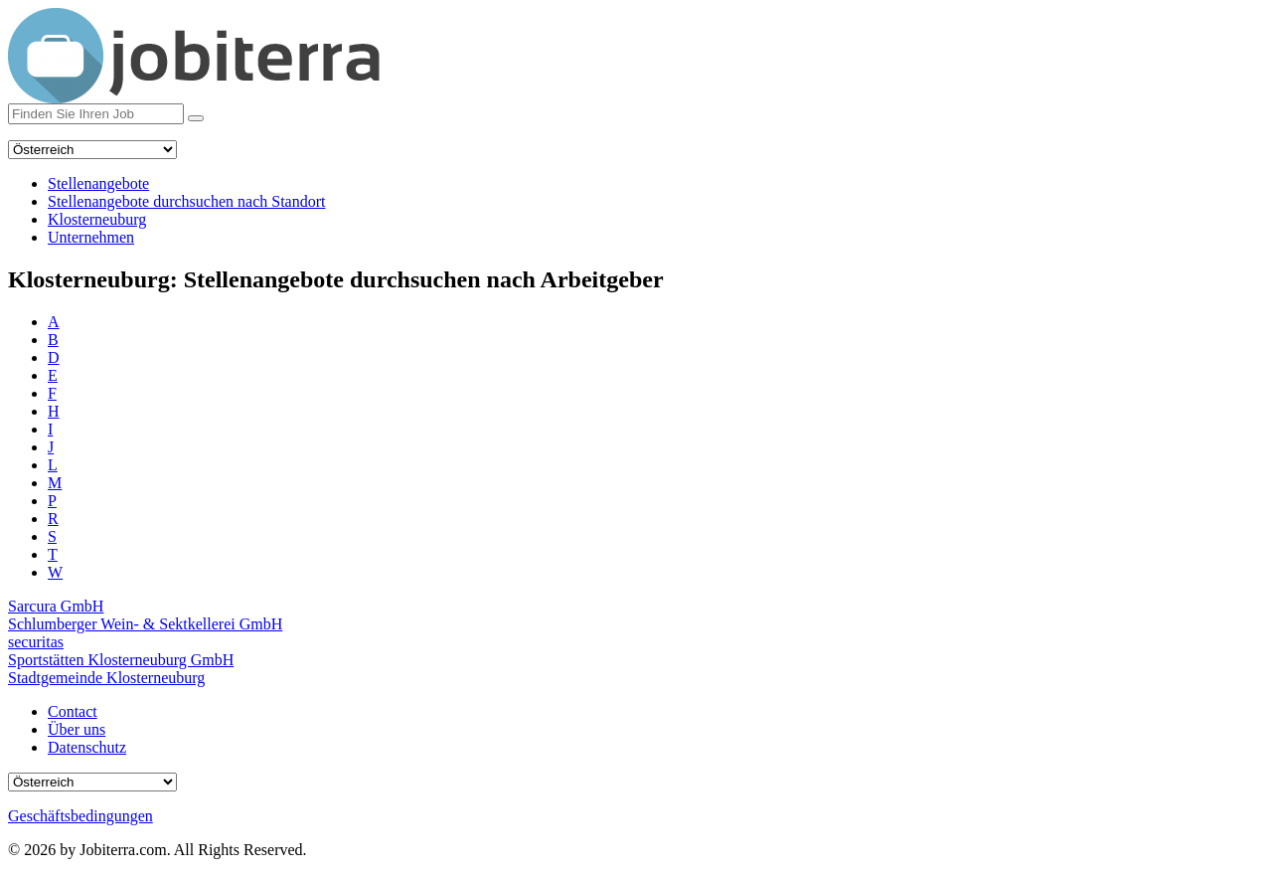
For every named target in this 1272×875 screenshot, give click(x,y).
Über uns (76, 729)
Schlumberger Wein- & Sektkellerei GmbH (145, 623)
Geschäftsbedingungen (80, 815)
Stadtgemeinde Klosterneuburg (106, 677)
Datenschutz (87, 747)
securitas (36, 641)
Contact (72, 711)
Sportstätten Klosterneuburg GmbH (121, 659)
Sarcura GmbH (55, 606)
